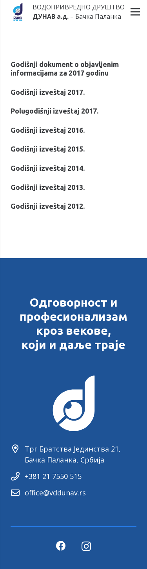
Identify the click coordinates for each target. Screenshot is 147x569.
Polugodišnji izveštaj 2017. (54, 111)
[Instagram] (86, 546)
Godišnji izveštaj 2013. (48, 187)
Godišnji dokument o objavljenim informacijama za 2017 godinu (65, 68)
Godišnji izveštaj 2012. (48, 206)
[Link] (18, 12)
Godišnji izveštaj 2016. (48, 130)
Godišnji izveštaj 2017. (48, 92)
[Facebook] (61, 546)
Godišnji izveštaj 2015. (48, 149)
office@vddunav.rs (55, 492)
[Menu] (135, 12)
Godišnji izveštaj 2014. (48, 168)
